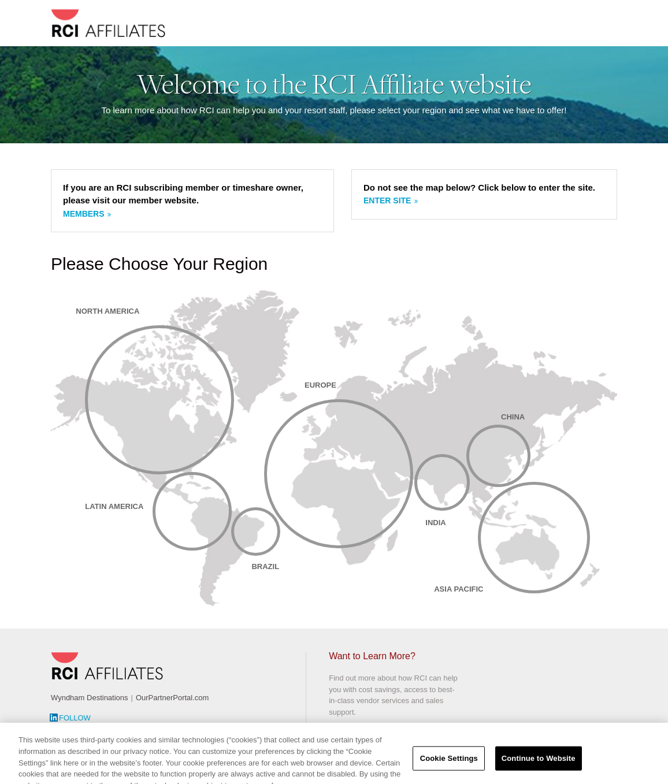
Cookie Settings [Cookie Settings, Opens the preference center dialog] (449, 767)
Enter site (387, 200)
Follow (75, 718)
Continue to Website (539, 767)
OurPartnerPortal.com (172, 697)
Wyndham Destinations (89, 697)
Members (84, 213)
